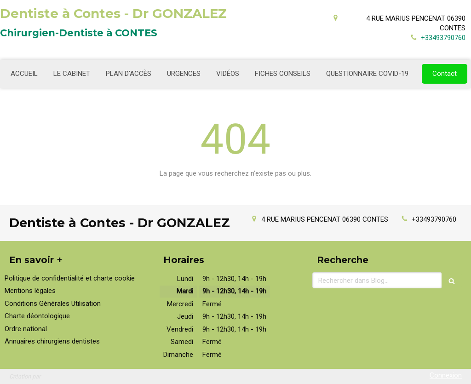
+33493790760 (443, 38)
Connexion (446, 375)
